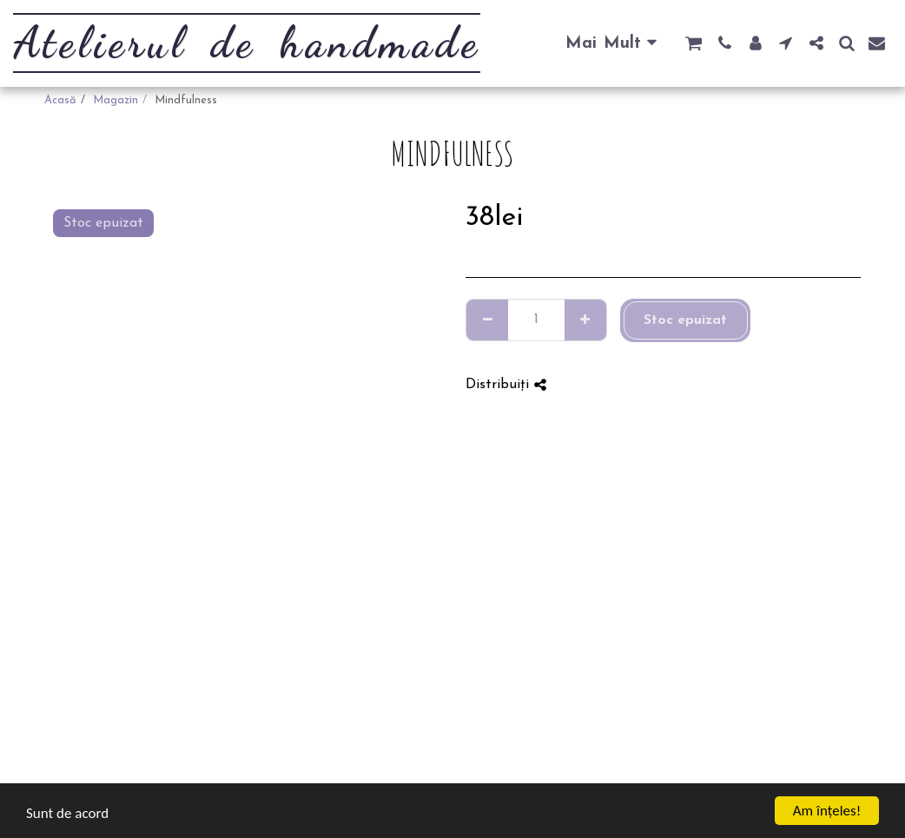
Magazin (115, 100)
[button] (693, 43)
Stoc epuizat (685, 320)
